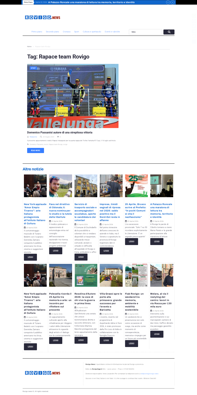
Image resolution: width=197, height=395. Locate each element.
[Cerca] (145, 32)
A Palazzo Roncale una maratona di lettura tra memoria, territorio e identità (161, 210)
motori (46, 144)
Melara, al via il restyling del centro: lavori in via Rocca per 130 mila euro (161, 300)
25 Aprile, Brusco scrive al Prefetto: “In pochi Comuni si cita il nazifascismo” (135, 210)
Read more (35, 150)
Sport (33, 68)
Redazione (33, 137)
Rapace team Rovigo (56, 144)
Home (29, 46)
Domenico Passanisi (36, 144)
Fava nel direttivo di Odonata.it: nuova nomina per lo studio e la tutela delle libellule (60, 210)
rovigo (65, 144)
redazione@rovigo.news (149, 374)
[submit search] (168, 32)
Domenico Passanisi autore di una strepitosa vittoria (59, 132)
